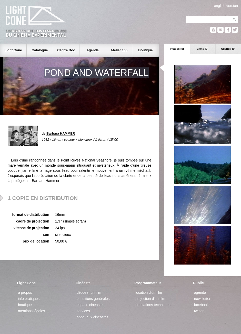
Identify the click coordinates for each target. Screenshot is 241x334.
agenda (200, 292)
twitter (199, 311)
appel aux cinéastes (92, 317)
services (83, 311)
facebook (201, 305)
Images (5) (177, 48)
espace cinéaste (90, 305)
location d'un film (148, 292)
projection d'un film (150, 299)
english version (226, 6)
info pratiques (28, 299)
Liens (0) (202, 48)
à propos (25, 292)
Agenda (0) (228, 48)
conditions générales (93, 299)
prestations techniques (153, 305)
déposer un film (89, 292)
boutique (25, 305)
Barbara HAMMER (60, 133)
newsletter (202, 299)
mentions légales (31, 311)
